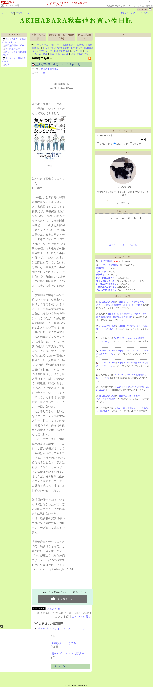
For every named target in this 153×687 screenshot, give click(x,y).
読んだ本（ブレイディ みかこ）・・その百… (61, 630)
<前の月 (112, 245)
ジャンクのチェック (42, 51)
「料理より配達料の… (109, 265)
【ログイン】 (145, 13)
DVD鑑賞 (88, 48)
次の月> (133, 245)
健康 (51, 54)
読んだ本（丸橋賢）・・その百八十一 (61, 643)
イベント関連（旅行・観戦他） (70, 45)
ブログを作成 (137, 6)
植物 (45, 54)
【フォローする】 (129, 13)
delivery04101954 (107, 302)
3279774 (142, 9)
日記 (11, 13)
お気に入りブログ (123, 256)
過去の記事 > (85, 36)
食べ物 (65, 54)
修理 (73, 54)
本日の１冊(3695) (50, 69)
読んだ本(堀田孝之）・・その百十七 (57, 64)
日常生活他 (76, 48)
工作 (35, 54)
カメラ (87, 51)
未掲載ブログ (83, 54)
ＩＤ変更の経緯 (12, 49)
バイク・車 (76, 51)
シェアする (53, 608)
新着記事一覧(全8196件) (61, 36)
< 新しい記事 (38, 36)
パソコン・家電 (12, 5)
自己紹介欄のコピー (14, 45)
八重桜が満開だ (106, 261)
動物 (58, 54)
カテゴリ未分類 (45, 45)
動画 (7, 64)
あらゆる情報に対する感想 (55, 48)
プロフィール (22, 13)
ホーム (4, 13)
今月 (123, 245)
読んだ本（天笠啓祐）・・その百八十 (61, 653)
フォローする (123, 203)
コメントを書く (81, 616)
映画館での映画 (61, 51)
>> (114, 6)
